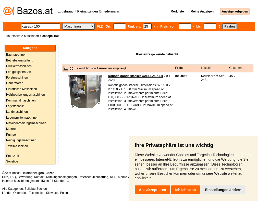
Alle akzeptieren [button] (152, 190)
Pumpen (12, 134)
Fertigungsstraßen (18, 72)
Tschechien (36, 193)
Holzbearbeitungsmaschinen (25, 94)
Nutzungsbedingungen (61, 177)
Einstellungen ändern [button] (223, 190)
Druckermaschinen (19, 66)
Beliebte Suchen (35, 189)
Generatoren (14, 83)
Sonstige (12, 161)
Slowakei (52, 193)
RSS (113, 177)
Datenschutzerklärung (93, 177)
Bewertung (25, 177)
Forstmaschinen (17, 77)
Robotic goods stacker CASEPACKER (135, 76)
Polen (64, 193)
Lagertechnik (15, 106)
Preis (179, 68)
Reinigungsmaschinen (21, 140)
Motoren (11, 129)
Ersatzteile (13, 156)
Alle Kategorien (12, 189)
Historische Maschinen (21, 89)
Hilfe (5, 177)
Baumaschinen (16, 54)
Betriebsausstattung (19, 60)
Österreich (20, 193)
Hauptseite (13, 36)
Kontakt (39, 177)
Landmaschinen (17, 112)
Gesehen (235, 68)
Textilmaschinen (17, 146)
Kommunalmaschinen (20, 100)
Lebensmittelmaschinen (22, 117)
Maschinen (31, 36)
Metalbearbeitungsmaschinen (26, 123)
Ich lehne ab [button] (185, 190)
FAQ (13, 177)
